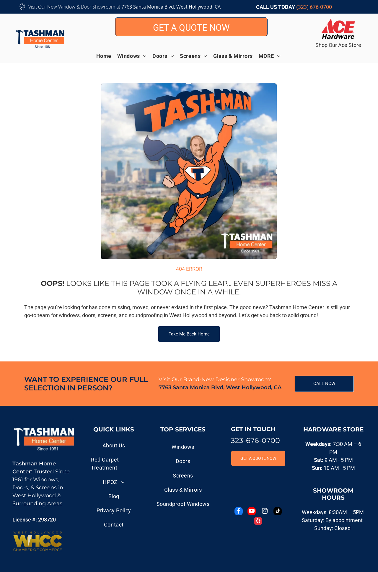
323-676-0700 (255, 440)
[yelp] (258, 522)
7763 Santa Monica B (144, 7)
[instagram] (264, 512)
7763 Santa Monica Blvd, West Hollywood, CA (220, 387)
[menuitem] (106, 55)
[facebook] (238, 512)
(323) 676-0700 (314, 7)
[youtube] (251, 512)
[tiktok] (277, 512)
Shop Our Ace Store (338, 45)
